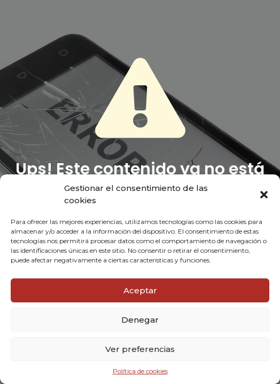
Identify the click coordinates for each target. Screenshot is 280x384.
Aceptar (140, 290)
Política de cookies (140, 371)
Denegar (140, 320)
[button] (264, 194)
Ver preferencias (140, 349)
